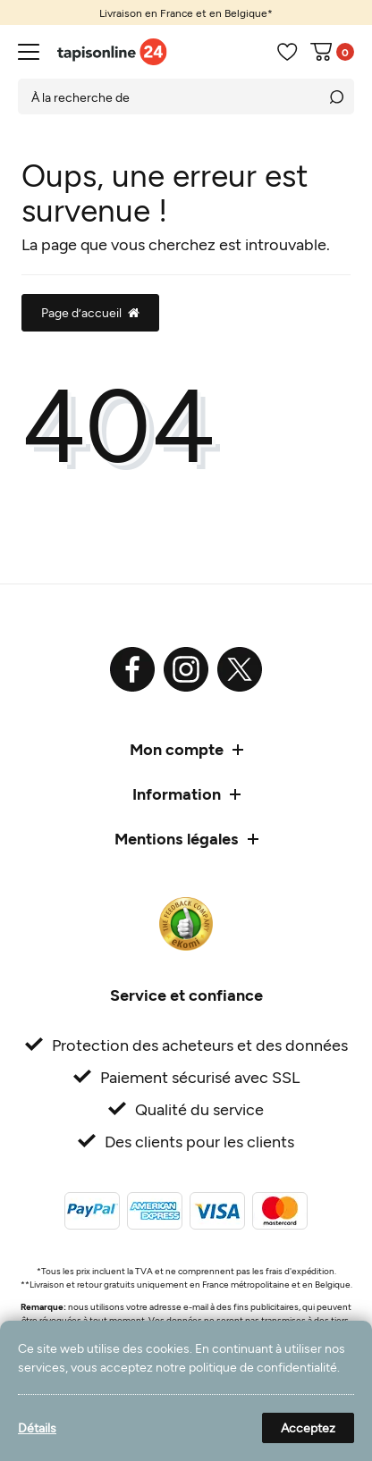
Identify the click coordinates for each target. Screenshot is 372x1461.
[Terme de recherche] (168, 96)
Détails (37, 1427)
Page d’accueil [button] (90, 312)
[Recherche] (336, 96)
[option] (186, 12)
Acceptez (308, 1427)
